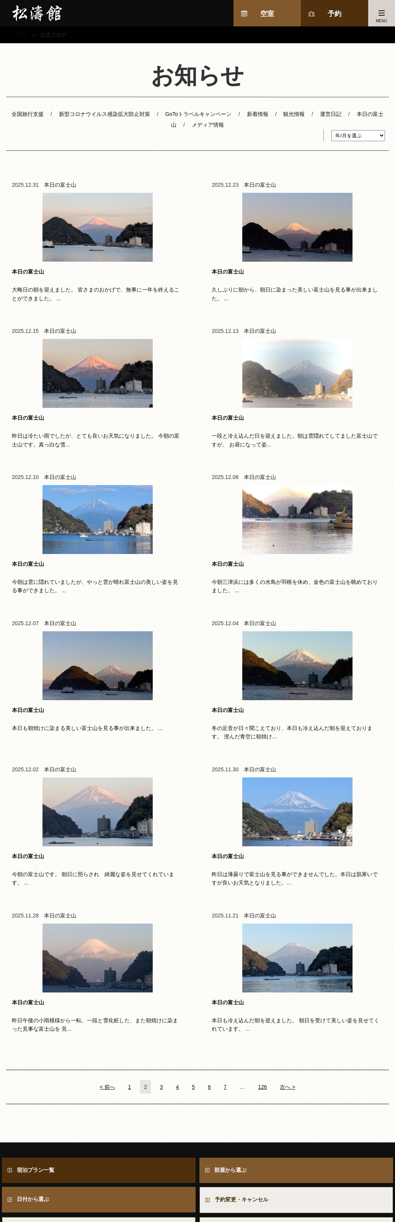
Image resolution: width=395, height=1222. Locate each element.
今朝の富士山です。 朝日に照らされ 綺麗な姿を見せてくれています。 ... (325, 542)
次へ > (287, 806)
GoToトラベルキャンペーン (198, 114)
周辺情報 (291, 1196)
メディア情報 (208, 125)
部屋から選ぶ (231, 890)
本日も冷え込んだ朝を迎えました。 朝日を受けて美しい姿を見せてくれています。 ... (325, 689)
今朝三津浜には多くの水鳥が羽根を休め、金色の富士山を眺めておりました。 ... (325, 395)
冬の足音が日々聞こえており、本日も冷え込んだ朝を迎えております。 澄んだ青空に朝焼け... (197, 542)
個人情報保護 (371, 1196)
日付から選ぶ (33, 920)
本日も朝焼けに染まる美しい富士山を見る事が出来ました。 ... (69, 542)
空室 (267, 14)
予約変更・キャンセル (242, 920)
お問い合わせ (234, 951)
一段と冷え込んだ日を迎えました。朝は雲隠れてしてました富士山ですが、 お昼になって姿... (69, 395)
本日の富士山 (60, 185)
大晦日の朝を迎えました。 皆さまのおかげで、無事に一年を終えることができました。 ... (69, 248)
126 (262, 806)
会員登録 (28, 981)
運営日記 (330, 114)
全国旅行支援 (27, 114)
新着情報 (257, 114)
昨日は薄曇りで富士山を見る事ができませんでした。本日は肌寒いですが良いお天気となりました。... (69, 693)
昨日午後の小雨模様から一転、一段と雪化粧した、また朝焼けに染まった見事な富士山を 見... (197, 689)
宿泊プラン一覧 (36, 890)
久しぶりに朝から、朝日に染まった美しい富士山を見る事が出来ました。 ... (197, 248)
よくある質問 (34, 951)
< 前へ (107, 806)
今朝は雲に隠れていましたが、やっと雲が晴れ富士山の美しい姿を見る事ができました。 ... (197, 395)
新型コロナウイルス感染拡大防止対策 (104, 114)
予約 (334, 14)
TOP (22, 35)
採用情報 (329, 1196)
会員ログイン (231, 981)
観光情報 (294, 114)
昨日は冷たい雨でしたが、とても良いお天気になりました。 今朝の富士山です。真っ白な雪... (325, 248)
